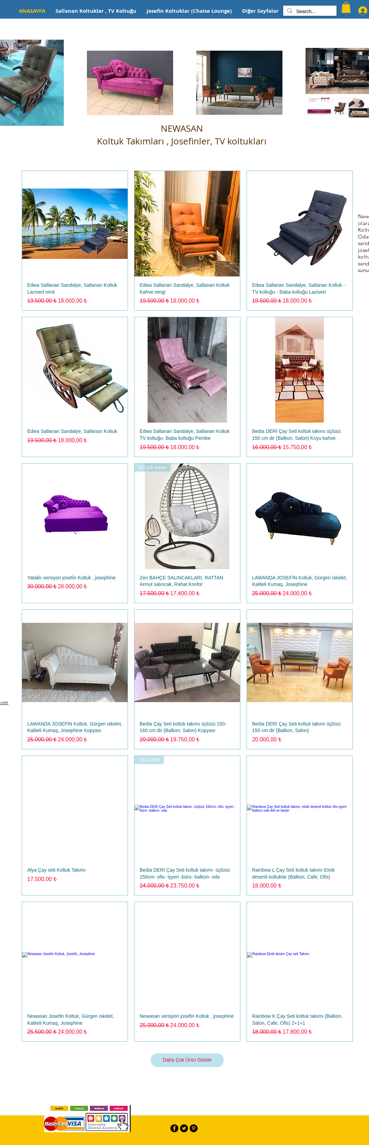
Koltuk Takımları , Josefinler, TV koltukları (182, 141)
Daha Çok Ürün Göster (187, 1060)
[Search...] (309, 12)
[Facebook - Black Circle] (174, 1128)
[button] (346, 7)
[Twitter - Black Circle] (184, 1128)
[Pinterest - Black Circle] (194, 1128)
